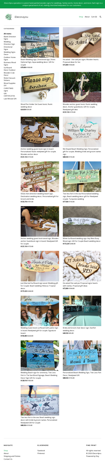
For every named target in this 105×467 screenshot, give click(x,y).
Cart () (94, 17)
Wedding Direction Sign (9, 43)
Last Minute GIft (10, 99)
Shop (81, 17)
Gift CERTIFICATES (9, 94)
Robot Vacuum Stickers (9, 79)
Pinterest (41, 453)
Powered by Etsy (92, 456)
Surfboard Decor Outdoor (10, 68)
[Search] (100, 17)
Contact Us (8, 459)
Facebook (41, 450)
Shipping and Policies (12, 456)
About (87, 17)
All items (7, 34)
